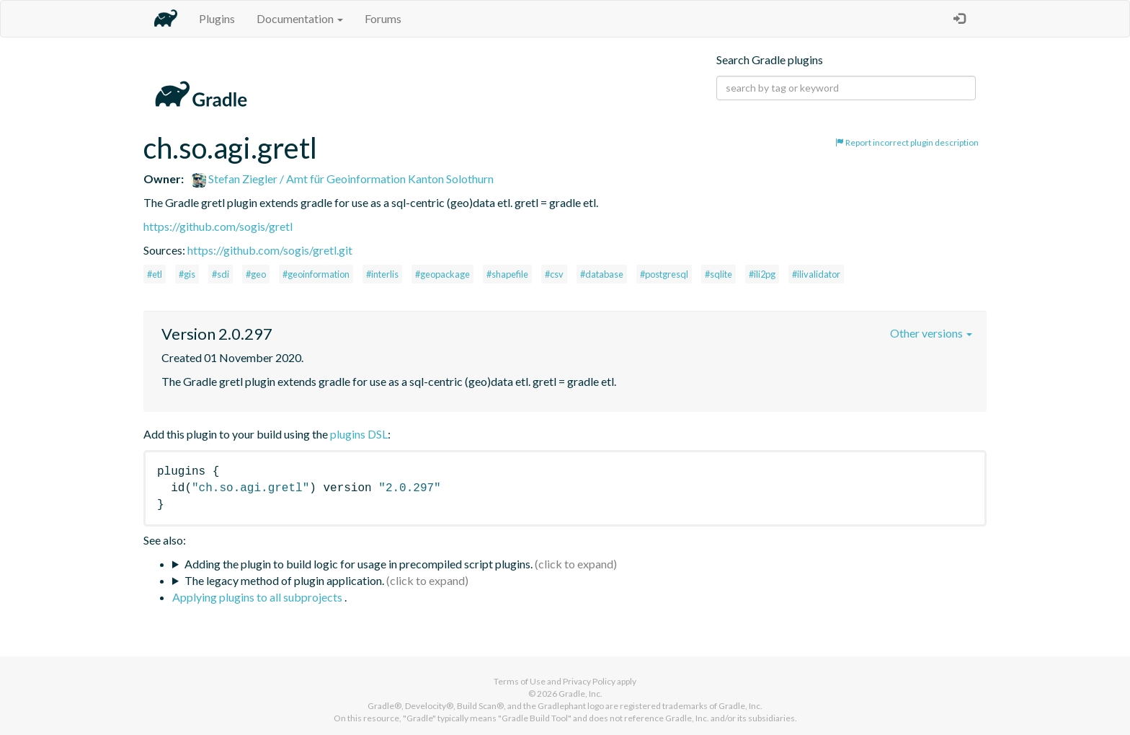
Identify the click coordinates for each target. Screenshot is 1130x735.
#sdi (220, 274)
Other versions (931, 333)
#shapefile (507, 274)
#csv (554, 274)
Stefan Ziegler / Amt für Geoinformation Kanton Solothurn (343, 178)
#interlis (382, 274)
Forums (383, 18)
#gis (187, 274)
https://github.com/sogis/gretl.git (269, 250)
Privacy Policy (589, 681)
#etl (154, 274)
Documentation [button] (300, 18)
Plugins (217, 18)
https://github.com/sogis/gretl (218, 226)
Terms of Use (520, 681)
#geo (256, 274)
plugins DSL (359, 434)
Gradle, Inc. (580, 693)
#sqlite (718, 274)
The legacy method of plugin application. (284, 580)
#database (601, 274)
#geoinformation (316, 274)
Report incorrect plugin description (907, 142)
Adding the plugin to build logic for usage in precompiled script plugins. (358, 564)
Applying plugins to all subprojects (258, 597)
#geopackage (442, 274)
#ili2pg (762, 274)
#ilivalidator (816, 274)
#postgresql (664, 274)
